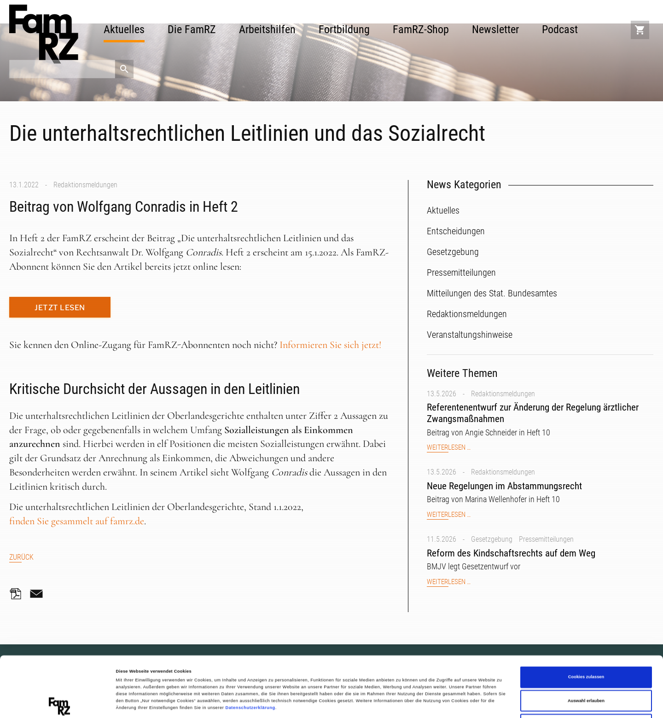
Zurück (21, 557)
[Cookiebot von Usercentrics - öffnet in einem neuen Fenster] (59, 702)
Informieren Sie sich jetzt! (330, 345)
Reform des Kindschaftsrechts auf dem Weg (511, 553)
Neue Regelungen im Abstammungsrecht (504, 486)
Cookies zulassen (586, 620)
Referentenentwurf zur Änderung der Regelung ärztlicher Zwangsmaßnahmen (533, 413)
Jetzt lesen (60, 307)
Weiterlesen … (449, 447)
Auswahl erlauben (586, 644)
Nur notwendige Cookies (586, 668)
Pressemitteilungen (546, 539)
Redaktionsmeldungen (85, 184)
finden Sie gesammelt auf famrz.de (76, 521)
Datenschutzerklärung (250, 651)
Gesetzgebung (491, 539)
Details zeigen (386, 702)
